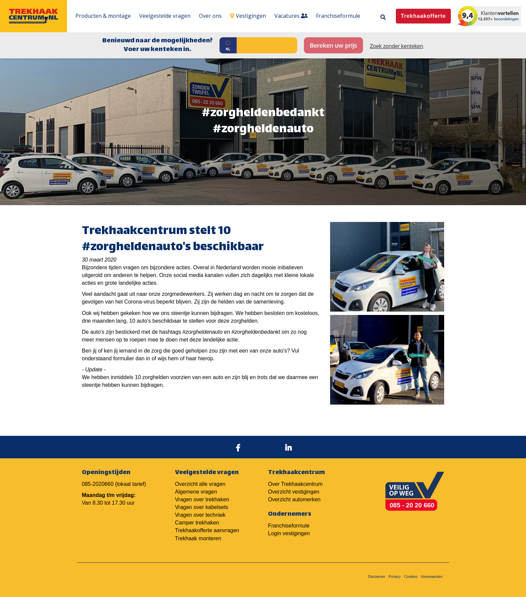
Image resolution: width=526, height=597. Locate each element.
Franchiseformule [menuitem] (338, 15)
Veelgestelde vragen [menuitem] (165, 15)
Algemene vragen (196, 492)
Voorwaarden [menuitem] (431, 577)
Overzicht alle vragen (200, 484)
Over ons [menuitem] (210, 15)
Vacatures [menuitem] (291, 16)
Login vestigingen (289, 533)
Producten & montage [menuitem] (103, 15)
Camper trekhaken (197, 522)
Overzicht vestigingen (293, 492)
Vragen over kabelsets (201, 507)
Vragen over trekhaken (202, 499)
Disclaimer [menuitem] (376, 577)
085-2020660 (97, 484)
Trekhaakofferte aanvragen (207, 530)
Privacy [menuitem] (394, 577)
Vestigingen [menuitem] (248, 16)
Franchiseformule (289, 526)
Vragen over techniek (200, 515)
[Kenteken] (267, 45)
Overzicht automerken (294, 499)
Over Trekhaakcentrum (295, 484)
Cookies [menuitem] (410, 577)
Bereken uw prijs (333, 45)
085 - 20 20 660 (412, 505)
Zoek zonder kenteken (396, 46)
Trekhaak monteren (198, 538)
